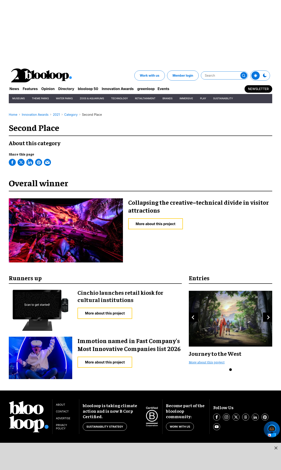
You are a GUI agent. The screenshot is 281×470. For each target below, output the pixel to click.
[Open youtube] (216, 426)
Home (13, 114)
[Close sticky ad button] (275, 448)
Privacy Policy (61, 426)
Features (32, 89)
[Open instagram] (226, 417)
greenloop (158, 89)
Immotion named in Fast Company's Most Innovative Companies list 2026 (129, 344)
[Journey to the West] (230, 318)
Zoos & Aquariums (92, 98)
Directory (71, 89)
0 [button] (230, 369)
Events (177, 89)
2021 (56, 114)
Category (71, 114)
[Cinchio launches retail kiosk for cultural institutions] (40, 309)
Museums (18, 98)
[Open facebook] (216, 417)
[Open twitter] (236, 417)
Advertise (63, 418)
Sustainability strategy (104, 426)
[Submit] (244, 75)
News (15, 89)
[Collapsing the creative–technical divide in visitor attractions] (66, 230)
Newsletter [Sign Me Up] (258, 89)
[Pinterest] (38, 162)
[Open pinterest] (264, 417)
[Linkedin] (29, 162)
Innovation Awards (127, 89)
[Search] (224, 75)
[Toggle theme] (255, 75)
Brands (167, 98)
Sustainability (223, 98)
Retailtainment (145, 98)
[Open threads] (245, 417)
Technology (119, 98)
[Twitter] (21, 162)
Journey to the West (215, 353)
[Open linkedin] (255, 417)
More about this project (155, 224)
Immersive (186, 98)
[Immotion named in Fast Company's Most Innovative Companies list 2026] (40, 357)
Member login (183, 75)
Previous (193, 317)
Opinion (52, 89)
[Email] (47, 162)
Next (267, 317)
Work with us (149, 75)
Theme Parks (40, 98)
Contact (62, 411)
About (60, 404)
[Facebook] (12, 162)
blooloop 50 (95, 89)
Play (203, 98)
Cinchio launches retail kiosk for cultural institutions (120, 296)
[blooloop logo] (42, 75)
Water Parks (64, 98)
